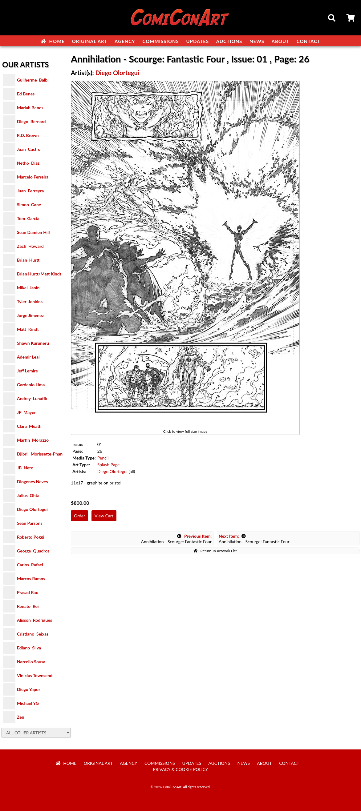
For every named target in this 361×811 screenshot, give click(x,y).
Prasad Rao (27, 592)
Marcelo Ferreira (32, 176)
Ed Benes (25, 93)
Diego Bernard (31, 121)
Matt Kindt (28, 329)
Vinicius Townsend (34, 675)
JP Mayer (26, 412)
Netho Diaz (28, 163)
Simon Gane (29, 204)
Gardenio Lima (31, 384)
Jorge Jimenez (30, 315)
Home (53, 41)
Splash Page (108, 464)
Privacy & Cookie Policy (180, 769)
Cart (351, 18)
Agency (125, 41)
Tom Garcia (28, 218)
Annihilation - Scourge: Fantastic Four (176, 538)
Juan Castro (28, 149)
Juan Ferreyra (30, 190)
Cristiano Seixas (32, 633)
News (256, 41)
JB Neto (25, 467)
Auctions (229, 41)
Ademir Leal (28, 356)
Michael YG (28, 703)
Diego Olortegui (32, 509)
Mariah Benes (30, 107)
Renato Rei (28, 606)
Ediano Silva (29, 647)
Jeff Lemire (27, 370)
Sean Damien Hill (33, 232)
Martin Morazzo (33, 440)
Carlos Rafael (30, 564)
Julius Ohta (28, 495)
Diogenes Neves (32, 481)
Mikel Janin (28, 287)
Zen (20, 717)
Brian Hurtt (28, 260)
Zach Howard (30, 246)
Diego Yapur (28, 689)
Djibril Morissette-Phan (40, 453)
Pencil (103, 457)
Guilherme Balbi (33, 79)
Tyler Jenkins (30, 301)
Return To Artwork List (215, 550)
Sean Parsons (30, 523)
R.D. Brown (28, 135)
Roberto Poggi (30, 537)
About (281, 41)
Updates (197, 41)
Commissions (160, 41)
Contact (308, 41)
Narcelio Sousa (31, 661)
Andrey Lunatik (32, 398)
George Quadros (33, 550)
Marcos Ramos (31, 578)
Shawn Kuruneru (33, 343)
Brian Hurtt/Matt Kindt (39, 273)
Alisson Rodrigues (34, 620)
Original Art (89, 41)
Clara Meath (29, 426)
